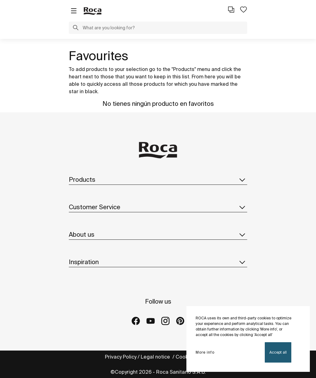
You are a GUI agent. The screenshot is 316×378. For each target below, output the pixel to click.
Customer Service (158, 207)
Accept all (278, 352)
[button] (75, 28)
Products (158, 180)
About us (158, 234)
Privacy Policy (120, 356)
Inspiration (158, 262)
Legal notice (156, 356)
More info (205, 352)
